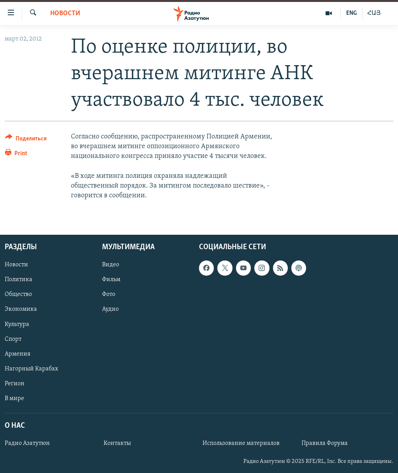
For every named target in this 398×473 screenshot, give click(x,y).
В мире (14, 398)
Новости (65, 13)
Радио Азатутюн (27, 444)
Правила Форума (324, 444)
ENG (351, 13)
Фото (108, 295)
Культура (17, 324)
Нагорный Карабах (31, 369)
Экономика (21, 309)
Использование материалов (241, 444)
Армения (17, 354)
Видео (110, 265)
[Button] (26, 140)
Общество (18, 295)
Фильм (111, 280)
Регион (15, 384)
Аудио (110, 309)
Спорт (13, 339)
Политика (18, 280)
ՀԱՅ (374, 13)
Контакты (117, 444)
